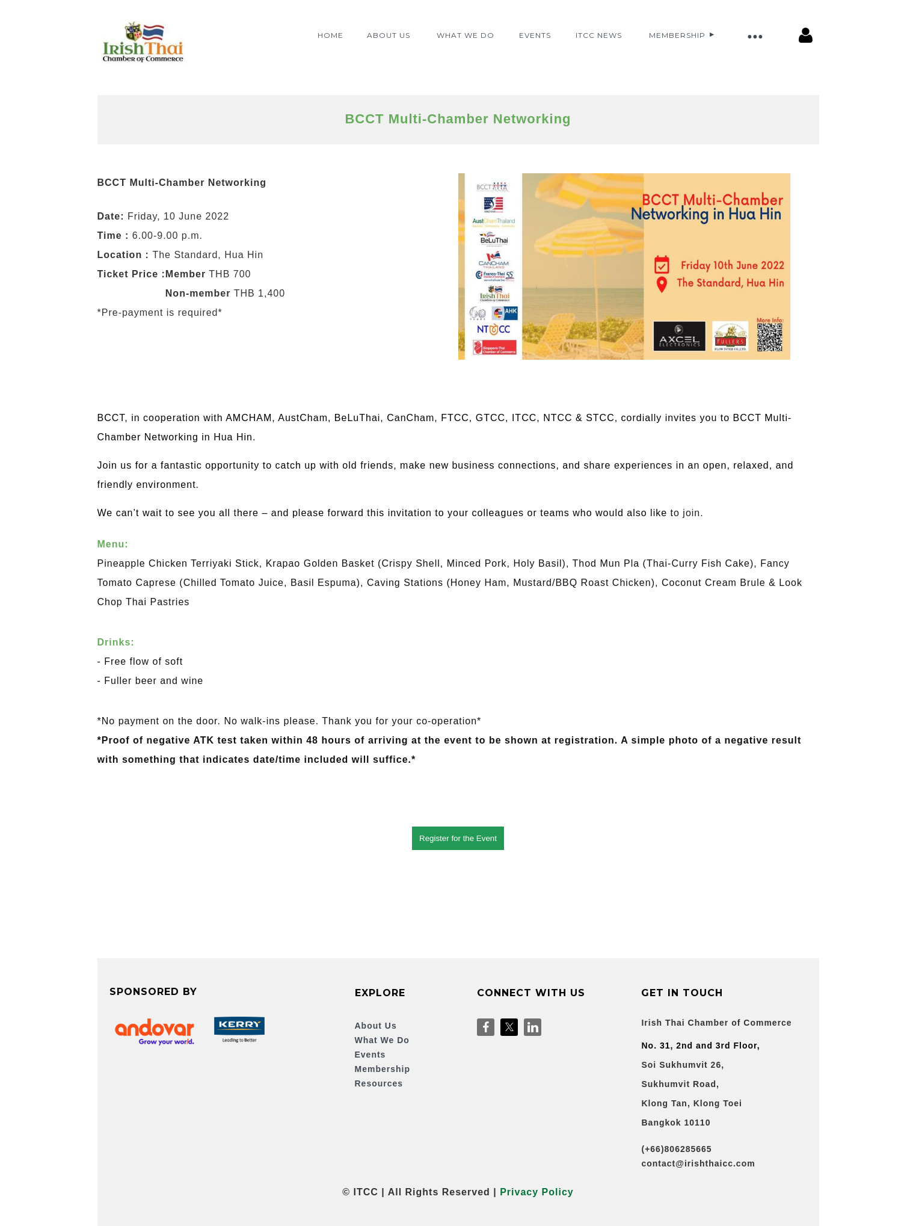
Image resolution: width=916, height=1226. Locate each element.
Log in (806, 35)
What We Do (382, 1040)
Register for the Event (458, 838)
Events (370, 1054)
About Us (376, 1025)
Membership (382, 1069)
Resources (379, 1083)
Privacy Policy (537, 1192)
